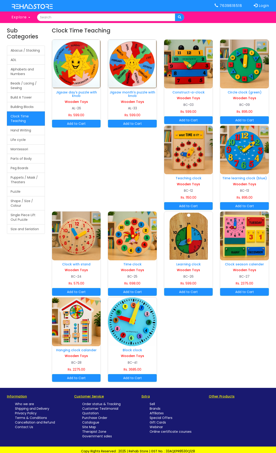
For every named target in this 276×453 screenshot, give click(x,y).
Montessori (19, 149)
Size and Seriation (25, 229)
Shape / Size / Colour (22, 203)
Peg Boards (19, 168)
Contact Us (24, 427)
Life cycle (18, 139)
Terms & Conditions (31, 417)
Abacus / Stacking (25, 50)
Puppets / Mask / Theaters (24, 179)
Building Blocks (22, 107)
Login (261, 5)
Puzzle (15, 191)
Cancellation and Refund (35, 422)
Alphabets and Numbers (22, 71)
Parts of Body (21, 158)
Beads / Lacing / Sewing (24, 85)
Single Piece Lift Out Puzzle (23, 217)
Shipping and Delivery (32, 408)
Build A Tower (21, 97)
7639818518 (228, 5)
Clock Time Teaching (20, 118)
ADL (13, 60)
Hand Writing (21, 130)
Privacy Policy (26, 413)
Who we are (24, 404)
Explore (21, 17)
